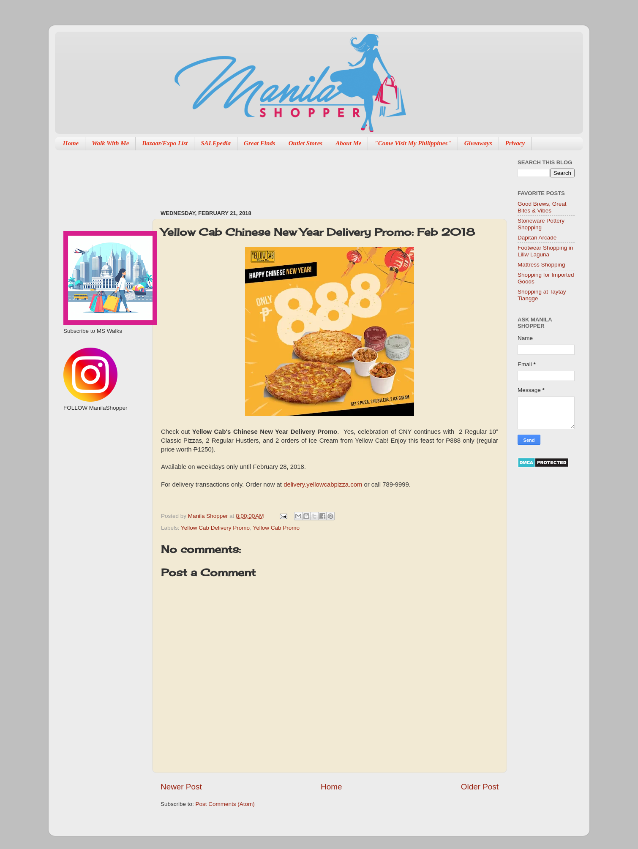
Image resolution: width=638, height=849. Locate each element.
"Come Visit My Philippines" (412, 143)
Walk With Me (110, 143)
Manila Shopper (208, 516)
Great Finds (259, 143)
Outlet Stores (305, 143)
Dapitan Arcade (537, 237)
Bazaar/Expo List (165, 143)
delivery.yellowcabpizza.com (323, 484)
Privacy (515, 143)
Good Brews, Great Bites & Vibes (542, 207)
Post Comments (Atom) (225, 804)
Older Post (480, 786)
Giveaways (478, 143)
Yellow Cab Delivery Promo (215, 528)
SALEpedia (216, 143)
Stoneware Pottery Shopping (541, 224)
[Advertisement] (314, 176)
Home (71, 143)
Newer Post (181, 786)
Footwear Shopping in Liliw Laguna (545, 251)
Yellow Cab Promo (276, 528)
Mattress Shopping (541, 264)
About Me (348, 143)
